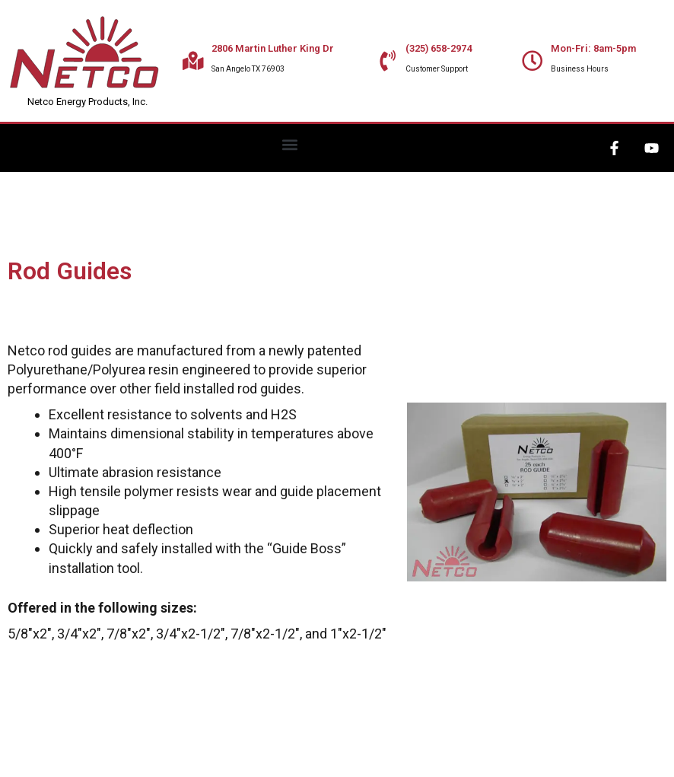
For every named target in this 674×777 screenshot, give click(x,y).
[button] (290, 144)
